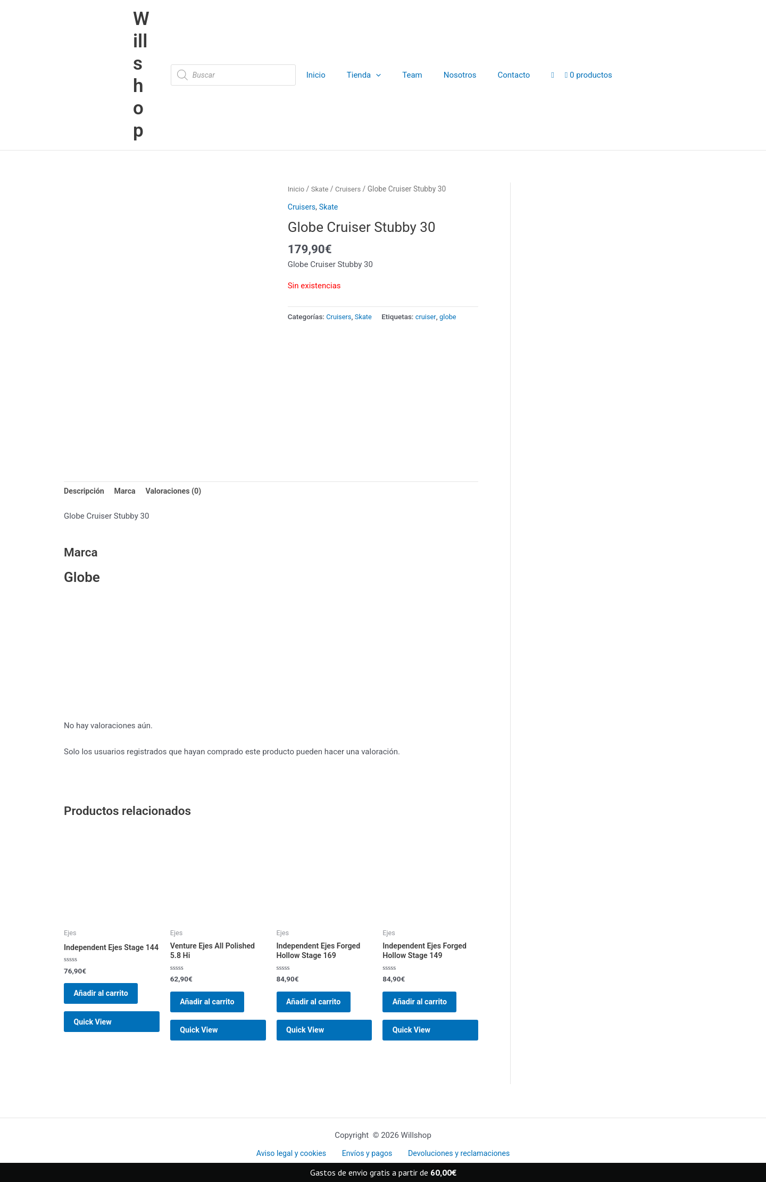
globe (452, 272)
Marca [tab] (127, 491)
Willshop (143, 52)
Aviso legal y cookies (295, 1154)
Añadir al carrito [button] (108, 1006)
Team (407, 52)
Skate (321, 144)
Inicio (320, 52)
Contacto (497, 52)
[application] (376, 52)
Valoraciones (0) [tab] (178, 491)
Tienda (363, 52)
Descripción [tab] (85, 491)
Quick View (100, 1040)
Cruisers (350, 144)
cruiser (428, 272)
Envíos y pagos (366, 1154)
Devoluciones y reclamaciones (454, 1154)
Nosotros (448, 52)
